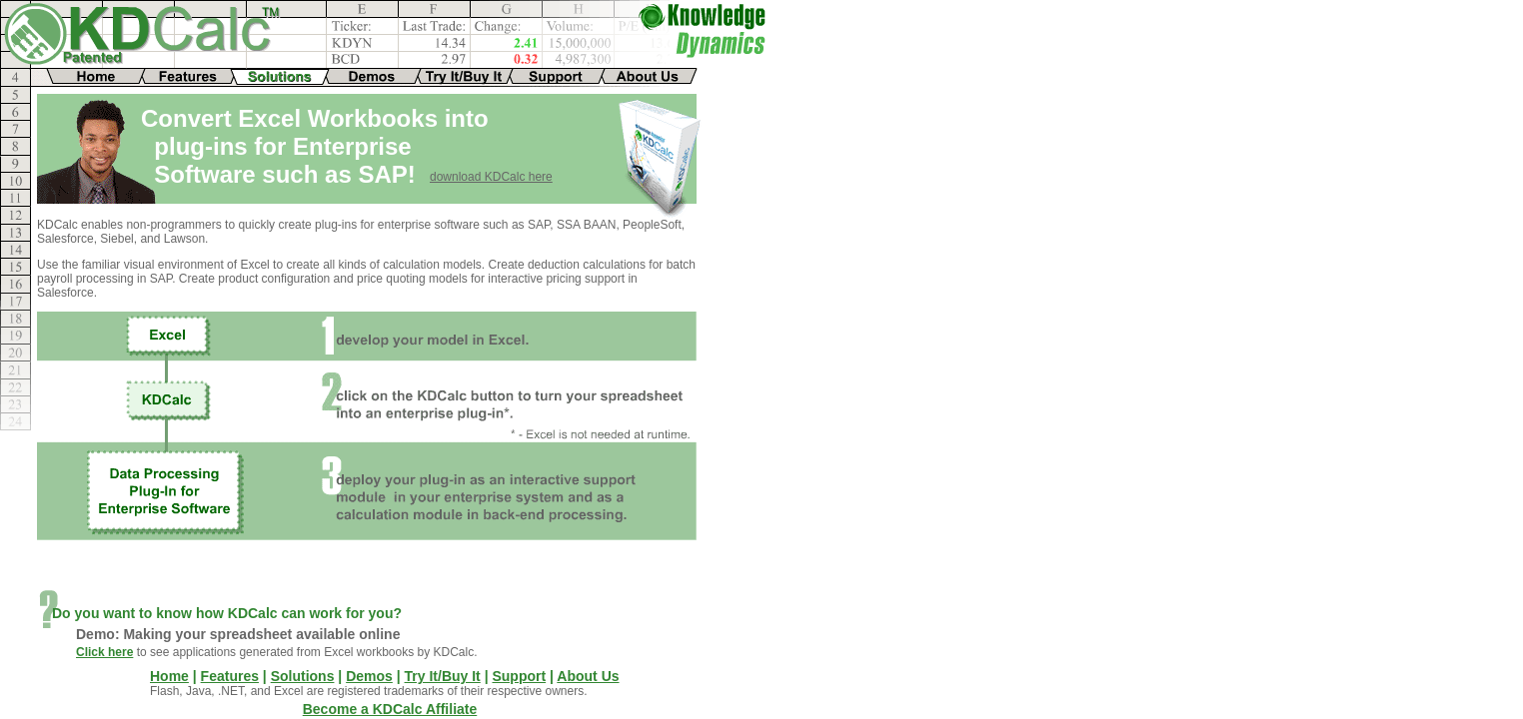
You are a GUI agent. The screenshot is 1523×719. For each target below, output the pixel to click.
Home (169, 676)
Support (519, 676)
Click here (104, 652)
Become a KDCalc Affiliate (390, 709)
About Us (588, 676)
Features (230, 676)
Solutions (303, 676)
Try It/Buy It (443, 676)
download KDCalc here (491, 177)
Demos (369, 676)
